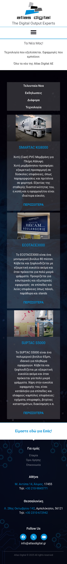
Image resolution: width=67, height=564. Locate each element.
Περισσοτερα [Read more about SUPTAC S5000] (33, 413)
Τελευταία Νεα (33, 85)
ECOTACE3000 (33, 245)
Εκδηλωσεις (33, 93)
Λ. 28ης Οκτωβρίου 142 (19, 508)
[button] (33, 32)
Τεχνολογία (33, 107)
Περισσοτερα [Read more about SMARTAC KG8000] (33, 204)
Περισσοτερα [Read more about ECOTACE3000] (33, 302)
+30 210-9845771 (36, 488)
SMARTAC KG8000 (33, 147)
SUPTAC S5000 (34, 343)
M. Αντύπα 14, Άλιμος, (29, 484)
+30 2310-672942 (36, 512)
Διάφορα (33, 100)
